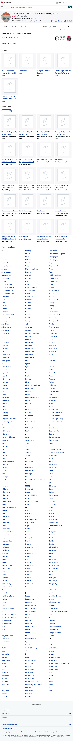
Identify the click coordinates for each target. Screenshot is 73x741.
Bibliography (6, 382)
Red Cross (52, 385)
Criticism (4, 581)
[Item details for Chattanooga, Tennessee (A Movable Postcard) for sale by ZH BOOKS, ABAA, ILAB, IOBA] (63, 63)
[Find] (70, 7)
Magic (27, 510)
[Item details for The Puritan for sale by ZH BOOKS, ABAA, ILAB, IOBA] (45, 202)
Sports (51, 507)
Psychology (53, 348)
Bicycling (5, 385)
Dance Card (5, 593)
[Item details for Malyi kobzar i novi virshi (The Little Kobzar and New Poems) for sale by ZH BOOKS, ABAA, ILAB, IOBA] (45, 178)
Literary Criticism (31, 495)
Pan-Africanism (30, 660)
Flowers (28, 278)
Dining (4, 602)
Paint (27, 657)
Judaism (28, 452)
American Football (8, 315)
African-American (7, 290)
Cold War (5, 489)
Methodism (29, 553)
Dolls (3, 605)
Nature (27, 614)
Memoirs (28, 544)
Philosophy (53, 251)
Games (27, 321)
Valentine (52, 620)
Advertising (5, 278)
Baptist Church (6, 373)
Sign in (64, 3)
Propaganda (53, 336)
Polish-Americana (55, 275)
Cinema (4, 468)
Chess (3, 452)
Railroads (52, 373)
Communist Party (7, 532)
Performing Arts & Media (33, 685)
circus (3, 474)
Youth (51, 685)
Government (29, 348)
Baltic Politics (6, 367)
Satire (51, 443)
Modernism (29, 565)
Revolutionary (54, 397)
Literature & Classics (32, 501)
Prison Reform (54, 327)
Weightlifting (53, 648)
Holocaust (28, 391)
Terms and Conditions (61, 732)
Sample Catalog (54, 437)
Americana (5, 321)
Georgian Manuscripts (32, 333)
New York (28, 620)
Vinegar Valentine (55, 633)
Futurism (28, 306)
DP (3, 611)
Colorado (5, 498)
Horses (27, 394)
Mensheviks (29, 547)
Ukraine (51, 593)
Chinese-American (8, 461)
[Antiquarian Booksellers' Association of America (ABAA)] (57, 41)
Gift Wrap (28, 339)
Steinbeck (52, 516)
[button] (39, 20)
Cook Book (5, 547)
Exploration (5, 681)
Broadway (5, 413)
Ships (51, 471)
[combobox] (39, 7)
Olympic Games (30, 639)
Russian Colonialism (56, 413)
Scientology (53, 455)
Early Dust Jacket (7, 636)
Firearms (28, 272)
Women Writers (54, 657)
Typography (53, 584)
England (4, 657)
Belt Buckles (6, 379)
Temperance (53, 535)
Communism (6, 529)
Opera (27, 642)
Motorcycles (29, 584)
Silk (50, 480)
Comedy (4, 510)
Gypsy (27, 367)
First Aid (28, 275)
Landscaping (29, 471)
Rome (51, 403)
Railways (52, 379)
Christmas (5, 464)
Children (4, 455)
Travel (51, 571)
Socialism (52, 492)
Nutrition (28, 633)
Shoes (51, 474)
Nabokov (28, 596)
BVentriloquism (7, 422)
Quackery (52, 361)
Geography (29, 330)
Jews (27, 443)
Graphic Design (30, 351)
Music (27, 587)
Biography (5, 388)
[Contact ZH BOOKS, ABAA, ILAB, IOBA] (68, 21)
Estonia (4, 666)
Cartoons (5, 440)
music (27, 590)
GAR (26, 324)
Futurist (28, 309)
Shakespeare (53, 464)
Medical (27, 535)
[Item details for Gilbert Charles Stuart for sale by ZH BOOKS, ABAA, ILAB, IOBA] (45, 151)
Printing (51, 324)
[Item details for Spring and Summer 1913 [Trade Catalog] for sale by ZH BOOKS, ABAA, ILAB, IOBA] (10, 229)
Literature (28, 498)
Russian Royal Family (56, 419)
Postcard (52, 293)
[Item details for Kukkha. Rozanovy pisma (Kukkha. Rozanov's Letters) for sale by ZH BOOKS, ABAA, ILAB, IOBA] (63, 229)
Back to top (36, 705)
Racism (51, 367)
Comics (4, 519)
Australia (5, 348)
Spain (51, 498)
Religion (52, 388)
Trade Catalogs (54, 565)
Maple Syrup (29, 523)
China (3, 458)
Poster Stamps (54, 299)
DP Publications (7, 623)
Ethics (4, 669)
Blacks (4, 394)
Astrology (5, 345)
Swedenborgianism (55, 526)
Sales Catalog (53, 428)
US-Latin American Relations (58, 611)
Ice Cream (28, 409)
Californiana (6, 431)
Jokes (27, 446)
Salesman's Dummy (55, 431)
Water (51, 645)
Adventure (5, 269)
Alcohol (4, 306)
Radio (51, 370)
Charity (4, 449)
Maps (27, 526)
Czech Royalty (6, 584)
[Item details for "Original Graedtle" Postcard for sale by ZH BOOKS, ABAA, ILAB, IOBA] (45, 63)
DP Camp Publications (9, 617)
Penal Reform (30, 672)
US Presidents (53, 608)
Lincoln (27, 492)
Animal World (6, 327)
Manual (27, 516)
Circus (4, 471)
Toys (50, 556)
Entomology (6, 660)
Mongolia (28, 571)
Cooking (4, 562)
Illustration (29, 416)
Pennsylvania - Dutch (32, 681)
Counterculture (7, 565)
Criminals (5, 578)
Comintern (5, 523)
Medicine (28, 541)
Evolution (5, 678)
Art (3, 339)
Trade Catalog (53, 562)
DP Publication (7, 620)
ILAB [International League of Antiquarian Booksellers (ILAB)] (36, 21)
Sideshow (52, 477)
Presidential (53, 318)
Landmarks (29, 468)
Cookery (4, 559)
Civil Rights (5, 477)
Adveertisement (7, 266)
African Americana (8, 287)
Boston (4, 409)
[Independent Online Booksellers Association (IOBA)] (63, 41)
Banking (4, 370)
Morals (27, 574)
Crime (4, 574)
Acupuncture (6, 263)
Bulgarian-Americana (9, 419)
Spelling (52, 501)
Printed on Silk (54, 321)
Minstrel (28, 562)
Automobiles (6, 354)
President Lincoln (55, 315)
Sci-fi (50, 446)
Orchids (27, 645)
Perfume (28, 688)
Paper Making (29, 669)
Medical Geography (31, 538)
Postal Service (54, 290)
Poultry (51, 306)
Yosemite (52, 681)
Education (5, 645)
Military (28, 556)
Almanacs (5, 312)
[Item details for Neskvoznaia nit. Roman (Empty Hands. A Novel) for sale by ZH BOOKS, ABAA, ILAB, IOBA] (10, 203)
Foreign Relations (31, 287)
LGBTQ (27, 486)
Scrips (51, 458)
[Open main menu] (4, 7)
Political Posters (54, 281)
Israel (27, 431)
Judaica (27, 449)
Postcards (52, 296)
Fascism (28, 254)
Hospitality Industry (32, 397)
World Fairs (53, 660)
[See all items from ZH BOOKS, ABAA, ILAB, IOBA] (56, 21)
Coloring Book (6, 501)
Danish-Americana (8, 596)
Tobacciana (52, 550)
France (27, 293)
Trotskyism (52, 578)
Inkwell (27, 419)
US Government (54, 602)
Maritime (28, 529)
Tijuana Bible (53, 547)
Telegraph (52, 532)
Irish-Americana (30, 428)
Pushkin (51, 354)
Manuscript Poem (31, 519)
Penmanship (29, 678)
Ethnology (5, 672)
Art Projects (5, 342)
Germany (28, 336)
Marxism (28, 532)
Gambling (28, 318)
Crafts (4, 571)
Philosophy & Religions (57, 254)
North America (30, 626)
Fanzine (4, 694)
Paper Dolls (29, 666)
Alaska (4, 303)
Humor (27, 400)
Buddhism (5, 416)
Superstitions (53, 523)
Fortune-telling (30, 290)
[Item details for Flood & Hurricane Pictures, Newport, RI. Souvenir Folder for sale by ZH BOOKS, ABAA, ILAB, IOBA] (10, 63)
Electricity (5, 648)
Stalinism (52, 513)
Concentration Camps (9, 535)
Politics (51, 284)
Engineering (6, 654)
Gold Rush (28, 345)
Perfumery (29, 691)
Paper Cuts (29, 663)
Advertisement (6, 272)
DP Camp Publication (9, 614)
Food (27, 284)
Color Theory (6, 495)
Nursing (28, 630)
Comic (4, 513)
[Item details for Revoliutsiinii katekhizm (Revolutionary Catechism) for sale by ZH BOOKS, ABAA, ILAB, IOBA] (27, 124)
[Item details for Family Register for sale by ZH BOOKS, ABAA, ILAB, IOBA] (63, 151)
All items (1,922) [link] (7, 111)
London (27, 504)
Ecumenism (5, 642)
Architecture (6, 333)
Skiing (51, 489)
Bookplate (5, 403)
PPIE (50, 309)
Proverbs (52, 342)
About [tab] (14, 26)
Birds (3, 391)
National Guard (30, 599)
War (50, 642)
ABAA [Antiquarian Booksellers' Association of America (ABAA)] (28, 21)
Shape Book (53, 468)
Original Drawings (31, 648)
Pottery (51, 303)
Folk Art (28, 281)
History (27, 382)
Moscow (28, 578)
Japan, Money (29, 440)
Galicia (27, 315)
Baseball (4, 376)
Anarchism (5, 324)
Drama (4, 626)
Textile (51, 541)
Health (27, 376)
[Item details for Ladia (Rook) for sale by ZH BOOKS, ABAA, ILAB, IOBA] (27, 228)
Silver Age (52, 486)
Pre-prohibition (54, 312)
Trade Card (52, 559)
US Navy (52, 605)
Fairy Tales (5, 691)
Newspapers (29, 623)
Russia (51, 406)
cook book (5, 553)
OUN (27, 651)
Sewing (51, 461)
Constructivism (7, 541)
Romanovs (52, 400)
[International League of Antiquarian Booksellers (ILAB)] (68, 41)
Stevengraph (53, 519)
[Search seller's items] (51, 27)
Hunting (28, 403)
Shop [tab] (6, 26)
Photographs (53, 257)
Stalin (51, 510)
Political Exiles (54, 278)
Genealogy (28, 327)
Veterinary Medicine (55, 626)
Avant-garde (6, 361)
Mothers (28, 581)
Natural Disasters (31, 608)
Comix (4, 526)
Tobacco (51, 553)
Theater (51, 544)
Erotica (4, 663)
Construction (6, 538)
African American (7, 284)
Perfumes (28, 694)
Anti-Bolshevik (6, 330)
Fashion (27, 257)
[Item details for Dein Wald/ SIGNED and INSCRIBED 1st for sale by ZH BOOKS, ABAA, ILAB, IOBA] (45, 124)
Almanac (4, 309)
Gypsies (27, 364)
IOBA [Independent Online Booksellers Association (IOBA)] (32, 21)
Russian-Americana (55, 422)
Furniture (28, 303)
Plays (51, 269)
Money (27, 568)
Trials (51, 574)
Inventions (28, 425)
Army (3, 336)
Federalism (29, 260)
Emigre (4, 651)
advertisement (6, 275)
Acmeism (5, 260)
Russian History (54, 416)
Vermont (52, 623)
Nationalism (29, 602)
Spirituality (52, 504)
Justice (27, 455)
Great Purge (29, 354)
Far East (4, 697)
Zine (50, 691)
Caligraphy (5, 434)
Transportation (54, 568)
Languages (28, 474)
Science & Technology (56, 449)
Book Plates (6, 400)
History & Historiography (33, 385)
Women (51, 654)
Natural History (30, 611)
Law (26, 477)
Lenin (27, 483)
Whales (51, 651)
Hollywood (29, 388)
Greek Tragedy (30, 358)
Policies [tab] (24, 26)
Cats (3, 443)
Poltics (51, 287)
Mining (27, 559)
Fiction (27, 266)
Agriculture (5, 296)
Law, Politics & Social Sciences (35, 480)
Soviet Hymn (53, 495)
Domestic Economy (8, 608)
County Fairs (6, 568)
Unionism (52, 599)
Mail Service (29, 513)
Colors (4, 504)
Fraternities (29, 296)
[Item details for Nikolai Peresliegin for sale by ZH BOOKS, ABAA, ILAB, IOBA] (27, 202)
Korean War (29, 461)
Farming (28, 251)
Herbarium (28, 379)
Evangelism (5, 675)
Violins (51, 636)
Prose (51, 339)
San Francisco (53, 440)
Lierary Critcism (30, 489)
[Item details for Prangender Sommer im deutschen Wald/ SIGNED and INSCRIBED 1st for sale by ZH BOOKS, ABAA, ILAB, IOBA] (63, 124)
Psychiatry (52, 345)
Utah (50, 614)
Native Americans (31, 605)
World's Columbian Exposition (59, 663)
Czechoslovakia (7, 587)
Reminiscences (54, 391)
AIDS (3, 299)
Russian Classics (54, 409)
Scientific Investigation (56, 452)
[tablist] (15, 26)
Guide (27, 361)
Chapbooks (5, 446)
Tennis (51, 538)
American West (7, 318)
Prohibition (53, 333)
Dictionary (5, 599)
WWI (50, 672)
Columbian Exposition (9, 507)
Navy (27, 617)
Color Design (6, 492)
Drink (3, 630)
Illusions (28, 413)
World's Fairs (53, 669)
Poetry (51, 272)
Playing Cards (53, 266)
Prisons (51, 330)
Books (4, 406)
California (5, 428)
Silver (51, 483)
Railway (51, 376)
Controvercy (6, 544)
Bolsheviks (5, 397)
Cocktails (5, 486)
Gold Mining (29, 342)
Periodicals (29, 697)
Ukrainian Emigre (55, 596)
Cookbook (5, 556)
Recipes (51, 382)
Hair (26, 373)
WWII (51, 675)
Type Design (53, 581)
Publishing (52, 351)
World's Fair (53, 666)
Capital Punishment (8, 437)
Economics (5, 639)
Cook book (5, 550)
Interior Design (30, 422)
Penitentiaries (30, 675)
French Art (28, 299)
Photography (53, 260)
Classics (4, 483)
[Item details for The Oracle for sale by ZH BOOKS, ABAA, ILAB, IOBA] (27, 62)
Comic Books (6, 516)
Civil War (5, 480)
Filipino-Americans (31, 269)
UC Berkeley (53, 590)
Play (50, 263)
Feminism (28, 263)
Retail (51, 394)
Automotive (5, 358)
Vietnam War (53, 630)
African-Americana (8, 293)
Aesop (4, 281)
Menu (27, 550)
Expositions (5, 685)
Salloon (51, 434)
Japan (27, 437)
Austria (4, 351)
